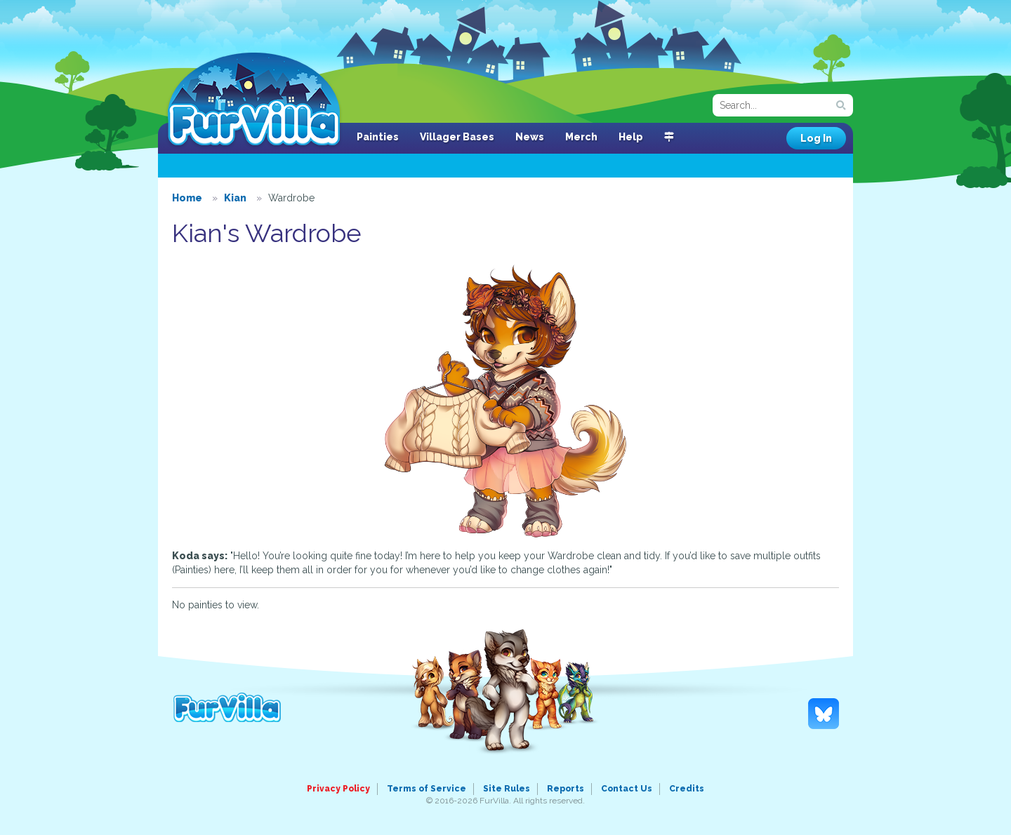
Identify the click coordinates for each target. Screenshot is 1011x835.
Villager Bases (457, 136)
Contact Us (626, 789)
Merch (581, 136)
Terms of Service (426, 789)
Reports (565, 789)
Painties (378, 136)
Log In (816, 138)
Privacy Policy (338, 789)
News (529, 136)
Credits (686, 789)
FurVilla (254, 100)
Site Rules (506, 789)
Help (631, 136)
